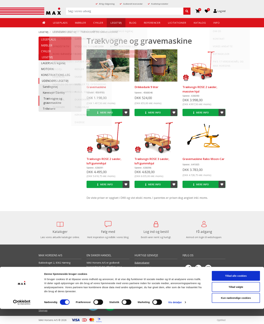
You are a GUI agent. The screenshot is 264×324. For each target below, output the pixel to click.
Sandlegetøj (50, 87)
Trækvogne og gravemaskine (99, 32)
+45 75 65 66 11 (52, 276)
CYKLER (46, 51)
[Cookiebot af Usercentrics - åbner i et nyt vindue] (22, 317)
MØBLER (46, 45)
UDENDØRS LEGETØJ (64, 32)
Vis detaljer (175, 317)
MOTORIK (47, 69)
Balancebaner (142, 262)
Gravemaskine (96, 87)
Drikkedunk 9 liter (146, 87)
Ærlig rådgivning (107, 4)
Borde (138, 277)
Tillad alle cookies (236, 290)
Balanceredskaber (144, 267)
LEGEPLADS (48, 39)
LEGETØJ (43, 32)
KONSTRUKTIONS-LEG (55, 75)
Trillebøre (49, 109)
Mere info (105, 112)
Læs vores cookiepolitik (99, 280)
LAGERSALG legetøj (53, 63)
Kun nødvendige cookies (236, 313)
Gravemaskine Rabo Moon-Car (203, 159)
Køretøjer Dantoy (54, 92)
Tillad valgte (236, 302)
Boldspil (139, 272)
